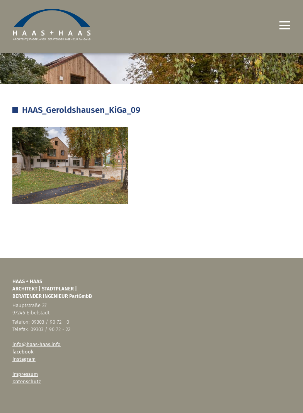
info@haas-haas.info (36, 344)
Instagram (24, 359)
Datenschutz (26, 381)
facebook (23, 352)
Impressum (25, 374)
